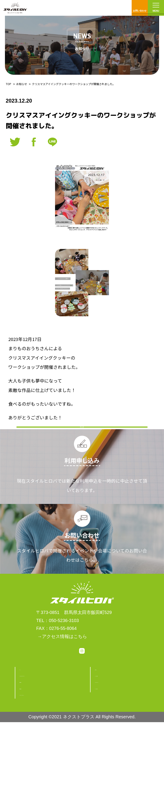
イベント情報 (108, 730)
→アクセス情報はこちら (62, 681)
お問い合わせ (140, 7)
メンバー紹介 (108, 754)
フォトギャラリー (113, 742)
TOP (8, 84)
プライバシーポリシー (42, 766)
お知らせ (21, 84)
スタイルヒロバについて (44, 730)
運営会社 (29, 754)
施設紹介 (29, 742)
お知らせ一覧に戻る (82, 446)
